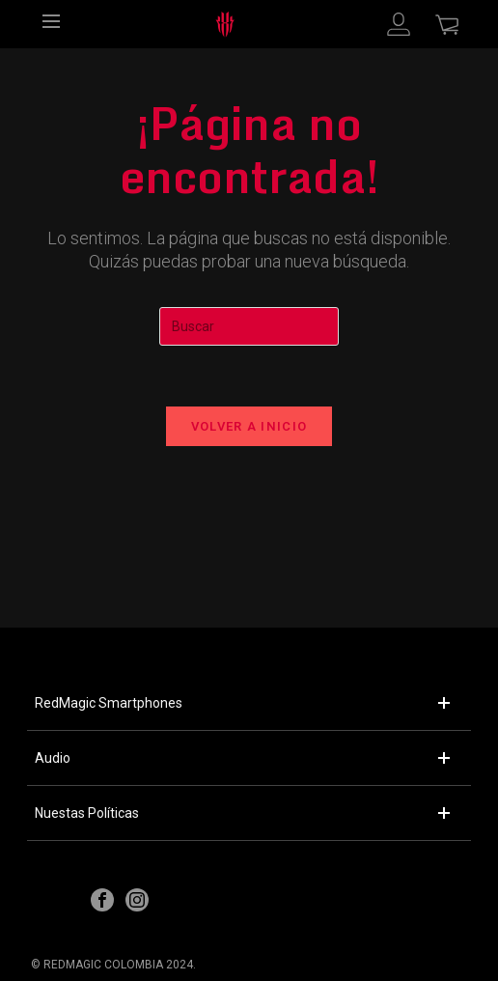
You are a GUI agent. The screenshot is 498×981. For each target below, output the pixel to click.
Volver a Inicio (249, 426)
